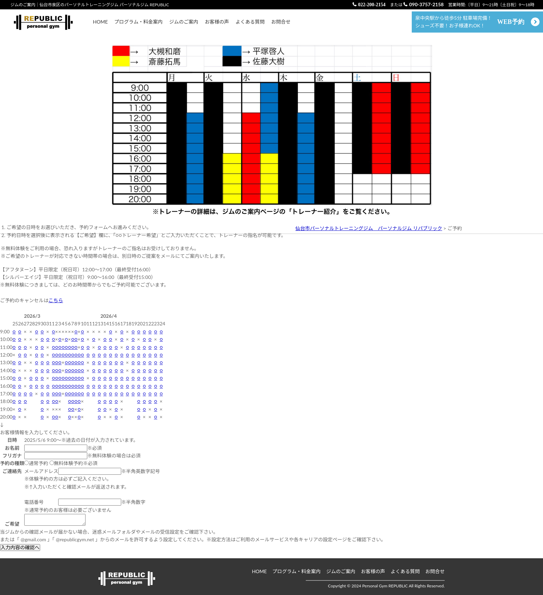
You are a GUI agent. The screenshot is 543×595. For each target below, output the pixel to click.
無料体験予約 (66, 470)
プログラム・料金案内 (138, 25)
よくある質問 (250, 25)
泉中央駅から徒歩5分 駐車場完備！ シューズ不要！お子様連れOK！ (469, 25)
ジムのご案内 (183, 25)
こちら (55, 307)
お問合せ (281, 25)
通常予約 (36, 470)
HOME (100, 25)
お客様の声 (217, 25)
